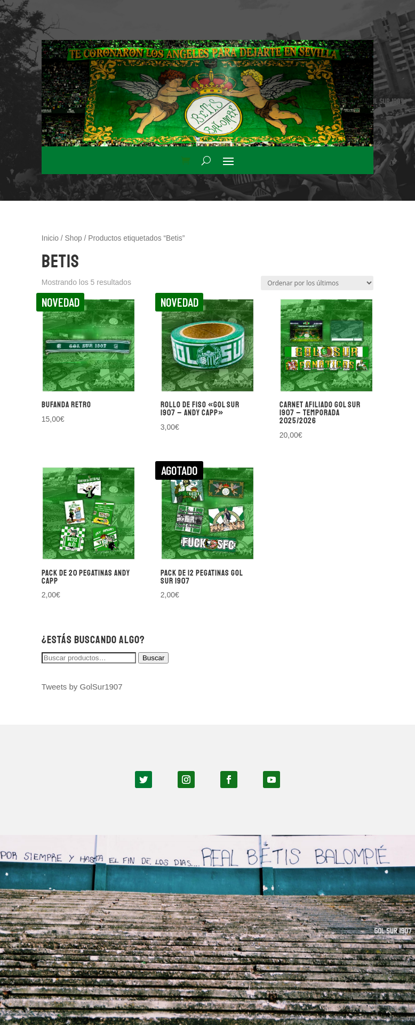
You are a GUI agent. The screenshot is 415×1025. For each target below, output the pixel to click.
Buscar (153, 658)
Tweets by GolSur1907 (82, 686)
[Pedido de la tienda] (317, 283)
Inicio (50, 238)
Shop (73, 238)
